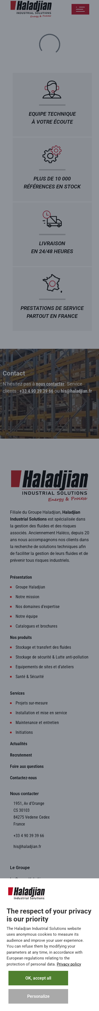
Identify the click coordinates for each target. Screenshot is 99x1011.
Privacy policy (69, 964)
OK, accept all (38, 978)
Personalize (38, 996)
